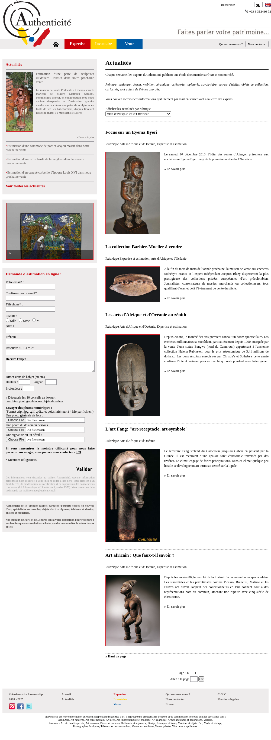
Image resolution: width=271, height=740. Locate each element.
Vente (129, 44)
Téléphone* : (14, 304)
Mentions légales (228, 699)
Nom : (10, 326)
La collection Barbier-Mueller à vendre (143, 246)
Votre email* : (15, 282)
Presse (170, 704)
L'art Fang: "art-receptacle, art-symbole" (146, 429)
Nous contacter (257, 44)
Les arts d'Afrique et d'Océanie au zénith (145, 314)
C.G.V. (222, 694)
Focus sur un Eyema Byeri (131, 132)
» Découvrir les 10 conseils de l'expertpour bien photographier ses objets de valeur (34, 399)
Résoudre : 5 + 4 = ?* (20, 348)
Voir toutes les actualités (25, 186)
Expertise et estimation (172, 144)
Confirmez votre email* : (22, 293)
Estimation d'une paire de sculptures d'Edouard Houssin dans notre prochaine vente (65, 78)
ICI (78, 452)
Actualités (14, 65)
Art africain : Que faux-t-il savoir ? (140, 555)
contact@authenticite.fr (43, 490)
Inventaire (103, 44)
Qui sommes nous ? (178, 694)
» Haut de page (115, 656)
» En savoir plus (85, 137)
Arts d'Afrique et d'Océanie (137, 144)
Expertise (77, 44)
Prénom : (12, 337)
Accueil (66, 694)
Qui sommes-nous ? (231, 44)
